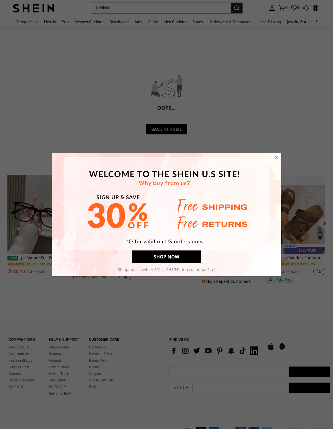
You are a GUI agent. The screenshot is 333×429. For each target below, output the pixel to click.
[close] (276, 157)
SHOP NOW (166, 257)
